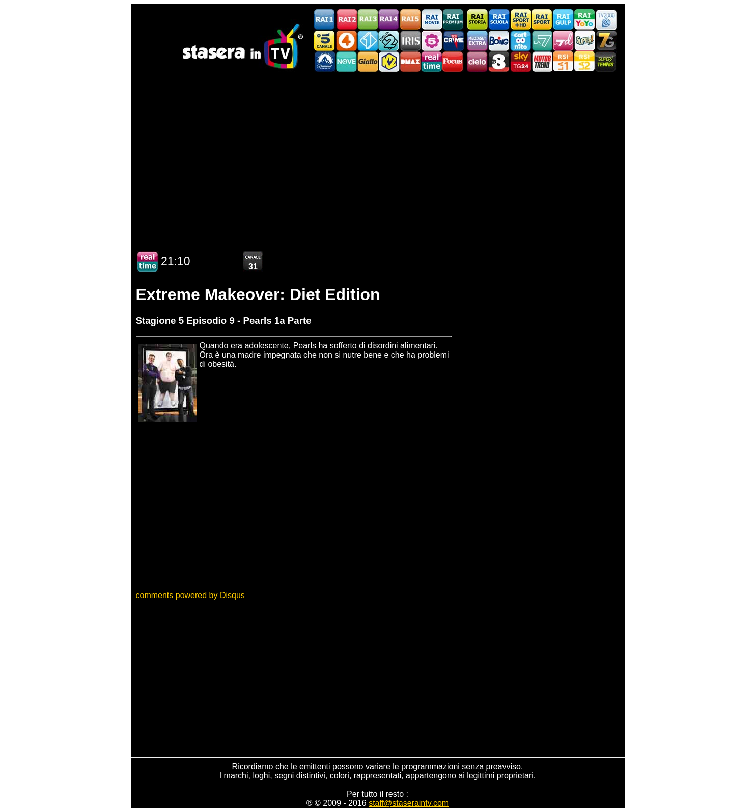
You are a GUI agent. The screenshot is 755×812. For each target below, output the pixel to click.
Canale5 (324, 40)
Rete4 (346, 40)
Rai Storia (477, 19)
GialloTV (367, 61)
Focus (453, 61)
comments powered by (190, 595)
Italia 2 (389, 40)
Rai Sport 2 (541, 19)
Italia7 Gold (606, 40)
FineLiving (541, 61)
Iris (410, 40)
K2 (389, 61)
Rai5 (410, 19)
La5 (431, 40)
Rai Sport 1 (520, 19)
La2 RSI (584, 61)
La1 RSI (563, 61)
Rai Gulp (563, 19)
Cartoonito (520, 40)
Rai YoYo (584, 19)
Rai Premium (453, 19)
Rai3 (367, 19)
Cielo (477, 61)
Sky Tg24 (520, 61)
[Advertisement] (378, 157)
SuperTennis (606, 61)
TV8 (499, 61)
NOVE (346, 61)
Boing (499, 40)
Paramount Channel (324, 61)
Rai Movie (431, 19)
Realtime (431, 61)
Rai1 (324, 19)
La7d (563, 40)
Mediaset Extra (477, 40)
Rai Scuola (499, 19)
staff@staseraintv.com (409, 803)
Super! (584, 40)
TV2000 (606, 19)
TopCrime (453, 40)
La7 (541, 40)
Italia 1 (367, 40)
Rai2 (346, 19)
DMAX (410, 61)
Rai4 (389, 19)
